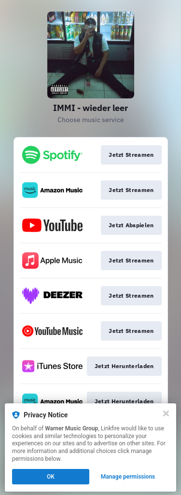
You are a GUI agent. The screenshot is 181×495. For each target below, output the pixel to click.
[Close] (166, 413)
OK (51, 476)
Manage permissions (128, 476)
